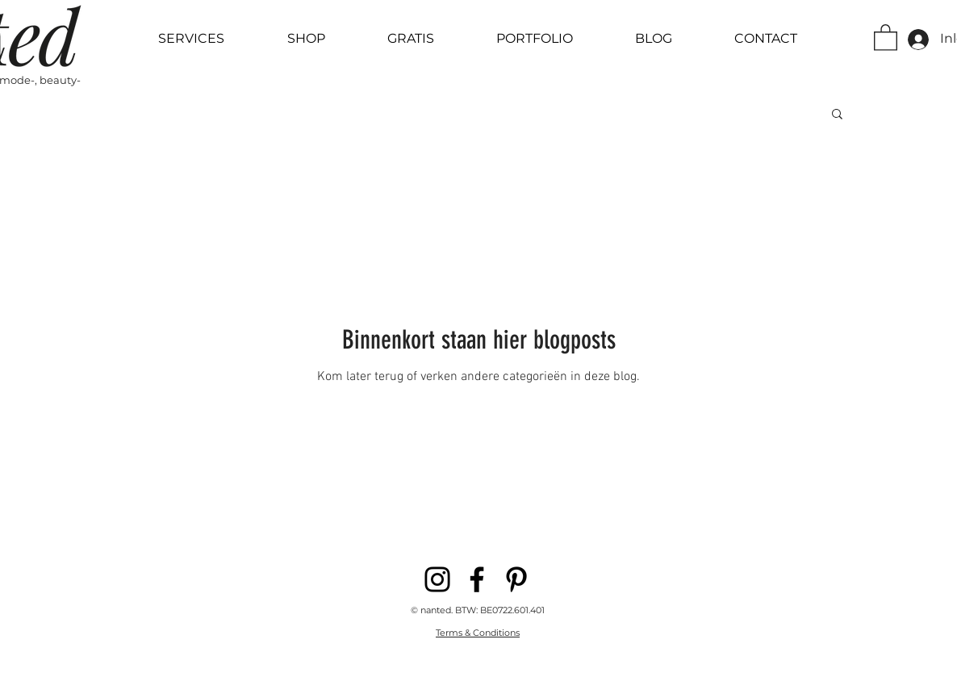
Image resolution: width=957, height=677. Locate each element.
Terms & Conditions (478, 632)
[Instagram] (437, 579)
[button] (885, 37)
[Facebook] (477, 579)
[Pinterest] (516, 579)
